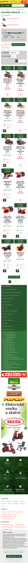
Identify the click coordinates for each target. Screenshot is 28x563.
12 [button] (13, 56)
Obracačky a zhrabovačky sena (11, 357)
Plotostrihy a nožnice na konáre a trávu (14, 359)
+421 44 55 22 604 (14, 2)
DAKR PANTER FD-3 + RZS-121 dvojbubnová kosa (7, 149)
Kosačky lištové (8, 340)
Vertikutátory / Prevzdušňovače (12, 364)
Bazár (14, 516)
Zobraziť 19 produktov (18, 44)
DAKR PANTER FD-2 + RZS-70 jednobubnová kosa (8, 81)
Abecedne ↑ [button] (14, 52)
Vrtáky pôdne (7, 366)
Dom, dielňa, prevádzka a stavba (14, 295)
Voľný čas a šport (14, 320)
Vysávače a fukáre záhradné (12, 367)
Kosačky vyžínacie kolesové (10, 352)
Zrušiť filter (5, 47)
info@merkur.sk (13, 1)
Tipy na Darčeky (6, 286)
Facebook (22, 503)
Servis (21, 501)
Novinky (12, 37)
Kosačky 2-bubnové (10, 337)
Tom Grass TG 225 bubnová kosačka (20, 254)
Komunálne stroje (14, 298)
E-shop (7, 5)
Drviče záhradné (9, 332)
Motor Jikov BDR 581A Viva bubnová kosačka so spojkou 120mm (20, 184)
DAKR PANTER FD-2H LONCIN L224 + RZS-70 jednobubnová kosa (20, 113)
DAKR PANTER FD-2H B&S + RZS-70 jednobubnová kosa (20, 82)
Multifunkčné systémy (10, 355)
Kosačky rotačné (9, 345)
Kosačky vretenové (9, 350)
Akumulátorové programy (14, 289)
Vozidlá (14, 323)
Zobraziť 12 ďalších (14, 277)
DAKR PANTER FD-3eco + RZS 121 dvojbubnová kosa (20, 149)
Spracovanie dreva (14, 314)
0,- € (24, 2)
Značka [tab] (5, 30)
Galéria (9, 503)
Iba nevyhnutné (19, 552)
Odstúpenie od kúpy (7, 529)
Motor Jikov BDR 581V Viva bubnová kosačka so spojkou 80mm (7, 219)
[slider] (8, 33)
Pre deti (14, 307)
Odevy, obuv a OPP (14, 304)
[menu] (20, 2)
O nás (3, 501)
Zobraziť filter (6, 44)
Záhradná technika (9, 9)
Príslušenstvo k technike (14, 311)
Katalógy (4, 514)
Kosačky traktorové (10, 349)
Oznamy (4, 503)
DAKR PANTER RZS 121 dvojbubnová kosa (8, 184)
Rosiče (6, 360)
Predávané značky (7, 516)
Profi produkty (7, 35)
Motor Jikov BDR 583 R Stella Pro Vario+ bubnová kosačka (20, 219)
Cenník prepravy (19, 524)
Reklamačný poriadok (7, 527)
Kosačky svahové (9, 347)
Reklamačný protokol (20, 527)
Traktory (14, 317)
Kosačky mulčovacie (9, 342)
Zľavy (9, 514)
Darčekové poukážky (17, 512)
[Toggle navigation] (2, 5)
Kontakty (9, 501)
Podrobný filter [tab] (21, 39)
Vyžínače (7, 369)
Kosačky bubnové (20, 9)
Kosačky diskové (8, 338)
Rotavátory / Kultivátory (10, 362)
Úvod (2, 9)
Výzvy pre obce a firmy (8, 518)
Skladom (6, 37)
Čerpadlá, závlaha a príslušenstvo (14, 292)
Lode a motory (14, 301)
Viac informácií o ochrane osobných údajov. (14, 559)
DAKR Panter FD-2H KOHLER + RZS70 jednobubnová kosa (7, 113)
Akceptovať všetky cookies (14, 556)
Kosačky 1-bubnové (11, 335)
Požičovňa (15, 501)
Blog (3, 506)
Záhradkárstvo (14, 326)
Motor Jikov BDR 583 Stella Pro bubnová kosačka (8, 254)
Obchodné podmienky (7, 524)
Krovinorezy (8, 354)
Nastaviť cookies (9, 552)
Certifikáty (15, 503)
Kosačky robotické (9, 344)
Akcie (18, 37)
